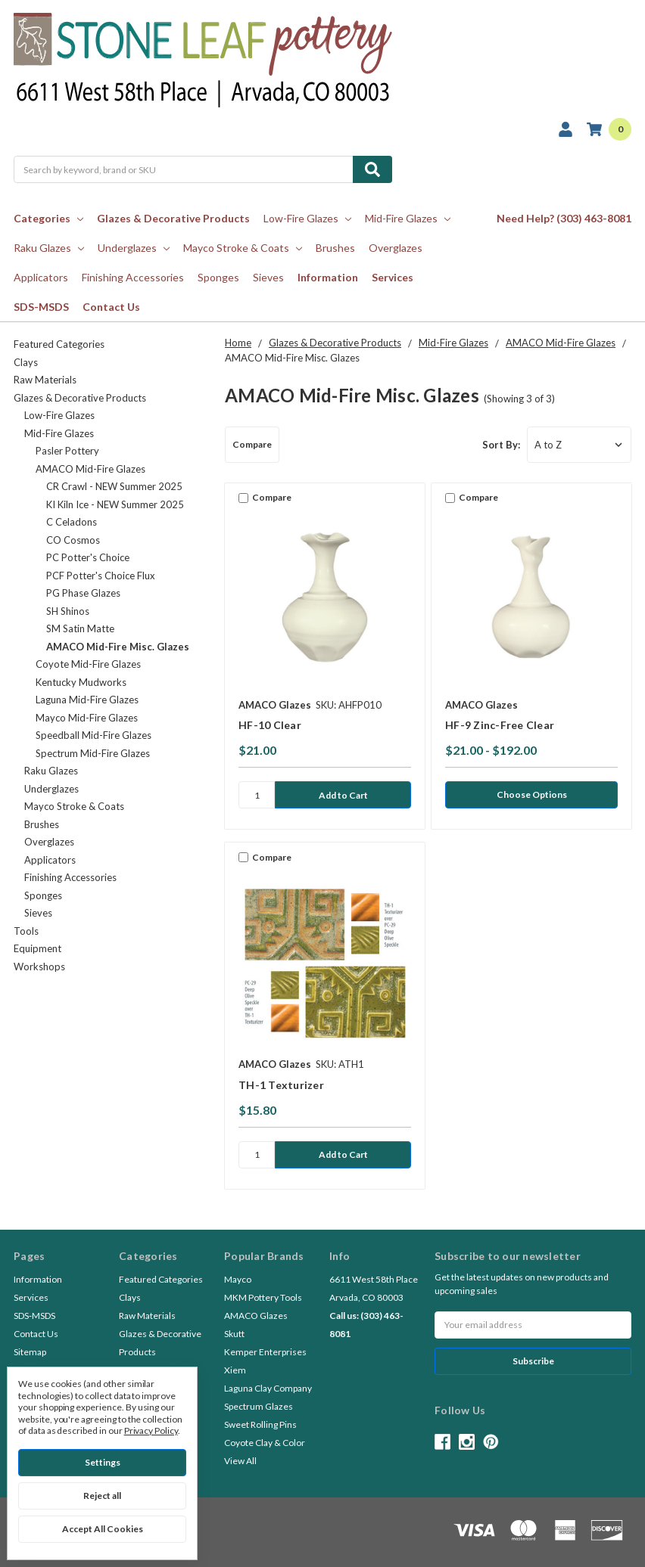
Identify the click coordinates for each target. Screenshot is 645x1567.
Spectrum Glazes (258, 1406)
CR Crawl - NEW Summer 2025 (114, 486)
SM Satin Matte (80, 628)
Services (392, 277)
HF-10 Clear (269, 724)
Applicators (41, 277)
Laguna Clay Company (268, 1388)
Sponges (218, 277)
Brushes (335, 247)
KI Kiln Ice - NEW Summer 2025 (115, 504)
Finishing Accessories (133, 277)
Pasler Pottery (67, 451)
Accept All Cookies (102, 1528)
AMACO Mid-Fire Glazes (90, 469)
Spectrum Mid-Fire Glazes (93, 753)
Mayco (237, 1279)
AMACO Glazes (256, 1315)
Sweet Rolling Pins (260, 1424)
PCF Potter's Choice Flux (100, 575)
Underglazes (134, 247)
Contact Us (111, 306)
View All (240, 1460)
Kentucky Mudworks (81, 682)
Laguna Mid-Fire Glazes (87, 700)
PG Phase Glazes (83, 593)
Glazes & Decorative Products (173, 218)
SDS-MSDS (41, 306)
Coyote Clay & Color (264, 1442)
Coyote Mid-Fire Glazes (88, 664)
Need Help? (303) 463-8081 (564, 218)
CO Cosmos (73, 540)
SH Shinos (67, 611)
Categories (48, 218)
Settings (102, 1462)
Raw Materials (45, 380)
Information (328, 277)
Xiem (235, 1370)
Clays (26, 362)
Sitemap (30, 1352)
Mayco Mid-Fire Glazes (87, 718)
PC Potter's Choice (87, 557)
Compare (252, 444)
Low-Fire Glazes (307, 218)
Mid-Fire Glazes (407, 218)
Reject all (102, 1495)
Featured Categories (59, 344)
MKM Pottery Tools (263, 1297)
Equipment (37, 948)
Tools (26, 931)
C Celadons (71, 522)
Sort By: (501, 445)
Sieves (268, 277)
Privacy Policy (151, 1430)
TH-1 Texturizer (281, 1084)
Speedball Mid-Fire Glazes (93, 735)
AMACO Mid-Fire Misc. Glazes (117, 647)
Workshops (39, 966)
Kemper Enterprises (265, 1352)
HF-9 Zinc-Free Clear (499, 724)
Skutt (234, 1333)
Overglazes (395, 247)
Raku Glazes (49, 247)
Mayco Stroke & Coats (242, 247)
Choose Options (532, 794)
